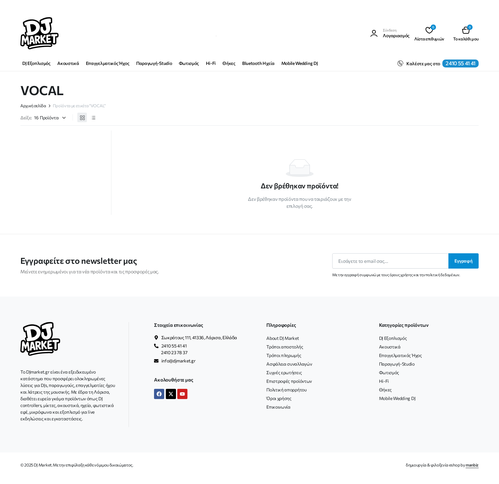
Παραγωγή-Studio (154, 63)
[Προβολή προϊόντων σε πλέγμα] (82, 117)
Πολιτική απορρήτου (286, 389)
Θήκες (228, 63)
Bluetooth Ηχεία (258, 63)
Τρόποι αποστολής (284, 346)
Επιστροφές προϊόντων (289, 381)
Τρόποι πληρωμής (283, 355)
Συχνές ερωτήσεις (284, 372)
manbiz (472, 464)
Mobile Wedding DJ (299, 63)
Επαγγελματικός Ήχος (108, 63)
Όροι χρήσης (278, 398)
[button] (466, 33)
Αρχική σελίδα (33, 106)
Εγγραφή (463, 260)
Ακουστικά (68, 63)
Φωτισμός (189, 63)
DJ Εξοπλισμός (36, 63)
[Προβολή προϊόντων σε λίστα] (93, 117)
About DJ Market (282, 338)
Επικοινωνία (278, 407)
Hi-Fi (211, 63)
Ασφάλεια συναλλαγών (289, 364)
